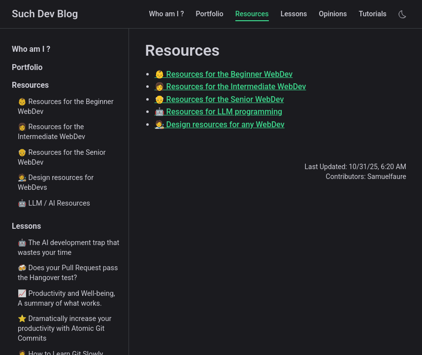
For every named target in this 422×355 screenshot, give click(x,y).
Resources (252, 14)
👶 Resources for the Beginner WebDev (66, 107)
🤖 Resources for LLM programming (219, 111)
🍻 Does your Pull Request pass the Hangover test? (68, 273)
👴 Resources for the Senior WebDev (62, 157)
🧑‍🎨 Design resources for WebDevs (56, 183)
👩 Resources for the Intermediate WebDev (51, 132)
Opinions (333, 14)
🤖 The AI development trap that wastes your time (68, 248)
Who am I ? (166, 14)
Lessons (294, 14)
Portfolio (209, 14)
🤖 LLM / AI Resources (54, 203)
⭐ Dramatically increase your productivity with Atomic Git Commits (64, 329)
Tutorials (372, 14)
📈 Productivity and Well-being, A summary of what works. (66, 298)
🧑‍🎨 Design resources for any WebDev (220, 124)
